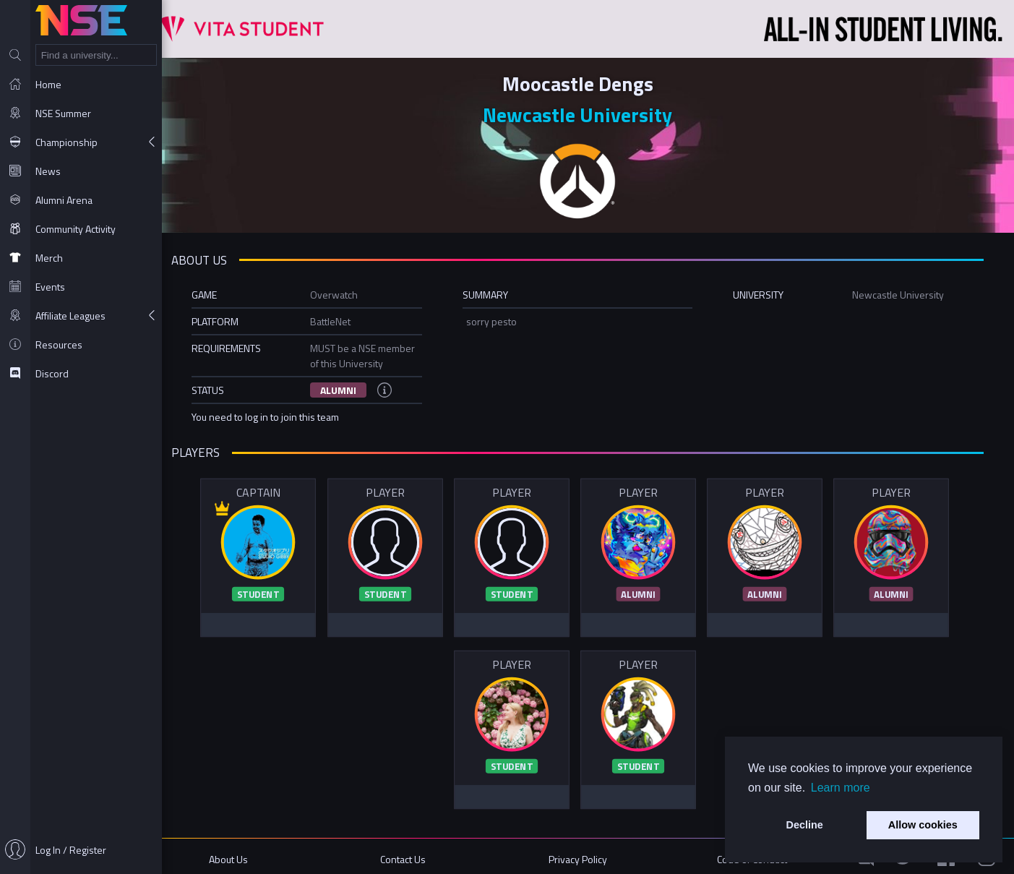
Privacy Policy (588, 854)
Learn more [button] (840, 787)
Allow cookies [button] (923, 825)
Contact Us (417, 854)
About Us (247, 854)
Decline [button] (804, 825)
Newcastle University (588, 113)
